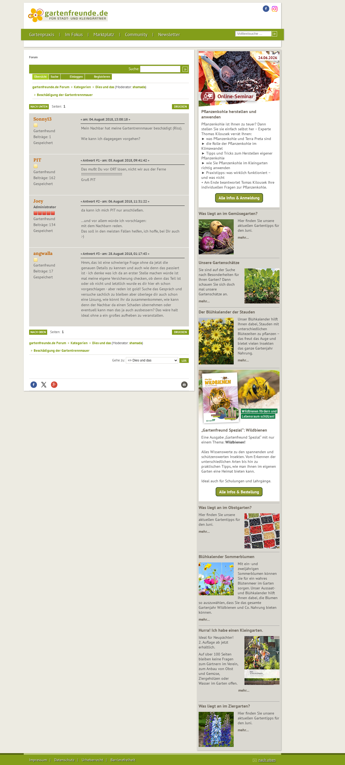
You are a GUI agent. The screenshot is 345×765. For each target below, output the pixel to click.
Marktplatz (104, 34)
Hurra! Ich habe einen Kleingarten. (231, 630)
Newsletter (169, 34)
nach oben (267, 759)
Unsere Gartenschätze (219, 262)
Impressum (38, 759)
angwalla (43, 253)
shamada (139, 87)
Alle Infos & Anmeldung (239, 197)
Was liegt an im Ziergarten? (224, 706)
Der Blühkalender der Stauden (227, 312)
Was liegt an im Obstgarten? (225, 507)
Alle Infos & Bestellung (239, 491)
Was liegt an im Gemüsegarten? (228, 213)
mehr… (243, 237)
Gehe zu (118, 360)
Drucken (180, 106)
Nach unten (38, 106)
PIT (37, 160)
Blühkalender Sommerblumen (226, 556)
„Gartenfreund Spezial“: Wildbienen (234, 430)
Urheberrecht (92, 759)
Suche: (134, 68)
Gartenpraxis (41, 34)
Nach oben (38, 332)
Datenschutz (64, 759)
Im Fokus (74, 34)
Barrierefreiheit (123, 759)
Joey (38, 201)
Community (136, 34)
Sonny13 (42, 119)
